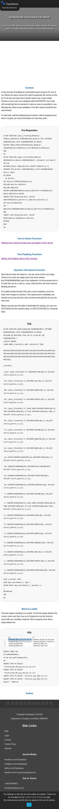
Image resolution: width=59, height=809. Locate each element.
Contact (8, 740)
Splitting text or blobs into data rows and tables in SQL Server (27, 243)
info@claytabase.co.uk (14, 788)
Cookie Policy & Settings (35, 797)
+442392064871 (11, 784)
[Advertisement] (29, 61)
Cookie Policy (10, 744)
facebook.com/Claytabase (15, 760)
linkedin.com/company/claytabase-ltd (20, 772)
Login (7, 736)
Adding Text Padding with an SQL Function (19, 259)
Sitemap (8, 748)
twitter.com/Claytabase (14, 768)
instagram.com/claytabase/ (16, 764)
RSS (6, 731)
